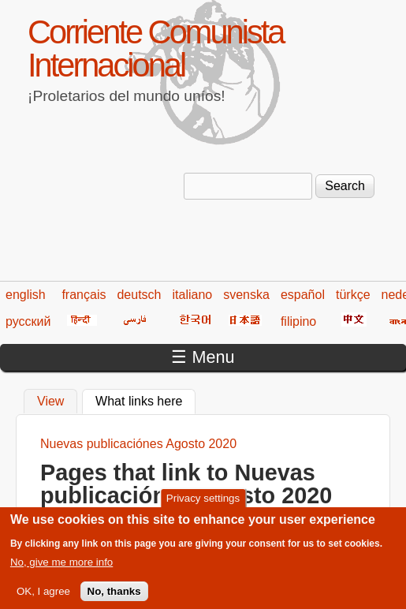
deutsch (139, 294)
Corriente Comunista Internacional (155, 48)
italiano (193, 294)
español (303, 294)
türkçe (353, 294)
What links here (145, 399)
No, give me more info (61, 568)
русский (28, 321)
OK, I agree (43, 597)
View (50, 401)
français (83, 294)
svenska (246, 294)
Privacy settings (203, 504)
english (26, 294)
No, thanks (114, 597)
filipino (298, 321)
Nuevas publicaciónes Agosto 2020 (138, 443)
